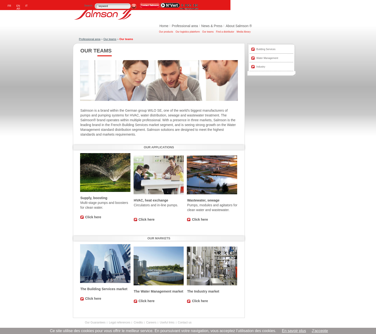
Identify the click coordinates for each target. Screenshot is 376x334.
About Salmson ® (239, 26)
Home (163, 26)
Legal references (119, 322)
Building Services (266, 49)
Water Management (267, 58)
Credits (138, 322)
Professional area (185, 26)
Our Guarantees (95, 322)
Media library (244, 31)
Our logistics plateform (188, 31)
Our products (166, 31)
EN (18, 5)
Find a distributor (225, 31)
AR (18, 8)
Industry (260, 66)
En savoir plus (294, 331)
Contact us (185, 322)
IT (26, 5)
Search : (89, 5)
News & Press (211, 26)
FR (9, 5)
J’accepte (320, 331)
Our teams (208, 31)
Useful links (167, 322)
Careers (151, 322)
